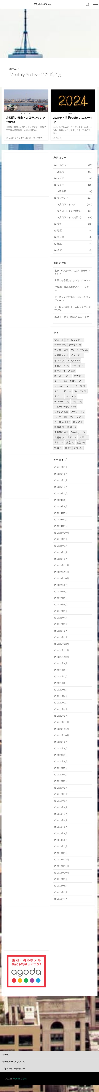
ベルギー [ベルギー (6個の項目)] (60, 421)
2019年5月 (62, 833)
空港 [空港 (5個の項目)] (81, 447)
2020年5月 (62, 774)
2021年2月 (62, 715)
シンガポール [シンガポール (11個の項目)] (63, 390)
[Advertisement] (49, 33)
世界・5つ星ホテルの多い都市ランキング (72, 273)
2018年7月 (62, 899)
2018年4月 (62, 905)
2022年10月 (63, 583)
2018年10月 (63, 879)
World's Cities (20, 1085)
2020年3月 (62, 787)
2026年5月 (62, 471)
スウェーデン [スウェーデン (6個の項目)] (62, 395)
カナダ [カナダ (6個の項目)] (79, 380)
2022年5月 (62, 616)
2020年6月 (62, 767)
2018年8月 (62, 892)
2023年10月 (63, 537)
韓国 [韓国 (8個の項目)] (58, 452)
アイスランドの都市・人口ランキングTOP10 (72, 303)
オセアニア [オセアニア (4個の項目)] (61, 370)
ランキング (74, 198)
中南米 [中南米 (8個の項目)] (59, 431)
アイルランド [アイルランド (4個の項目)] (74, 344)
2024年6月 (62, 511)
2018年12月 (63, 866)
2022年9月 (62, 590)
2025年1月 (62, 498)
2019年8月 (62, 813)
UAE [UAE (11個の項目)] (59, 344)
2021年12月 (63, 649)
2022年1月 (62, 642)
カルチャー (74, 165)
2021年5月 (62, 695)
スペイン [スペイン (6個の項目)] (80, 395)
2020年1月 (62, 800)
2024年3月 (62, 524)
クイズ (74, 178)
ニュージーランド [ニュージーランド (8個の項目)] (65, 411)
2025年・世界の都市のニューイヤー (71, 323)
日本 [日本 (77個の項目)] (58, 447)
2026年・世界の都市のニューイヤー (71, 293)
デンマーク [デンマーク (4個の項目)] (61, 406)
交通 (74, 224)
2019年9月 (62, 807)
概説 (74, 244)
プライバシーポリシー (13, 1075)
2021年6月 (62, 688)
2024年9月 (62, 504)
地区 (74, 231)
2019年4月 (62, 840)
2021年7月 (62, 682)
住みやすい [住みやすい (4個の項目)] (78, 436)
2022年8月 (62, 596)
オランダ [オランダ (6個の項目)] (78, 370)
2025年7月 (62, 491)
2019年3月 (62, 846)
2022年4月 (62, 623)
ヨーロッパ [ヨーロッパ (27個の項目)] (62, 426)
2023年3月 (62, 550)
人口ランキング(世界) (33, 138)
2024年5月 (62, 517)
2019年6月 (62, 826)
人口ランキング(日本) (75, 218)
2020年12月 (63, 728)
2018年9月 (62, 886)
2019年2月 (62, 853)
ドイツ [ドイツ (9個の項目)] (77, 406)
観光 (75, 172)
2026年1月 (62, 484)
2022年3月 (62, 629)
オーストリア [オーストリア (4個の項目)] (62, 380)
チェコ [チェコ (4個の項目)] (71, 400)
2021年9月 (62, 669)
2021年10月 (63, 662)
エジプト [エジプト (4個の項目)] (73, 364)
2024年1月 (62, 530)
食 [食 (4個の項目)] (68, 452)
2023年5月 (62, 544)
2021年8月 (62, 675)
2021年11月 (63, 655)
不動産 (75, 191)
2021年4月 (62, 701)
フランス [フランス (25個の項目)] (61, 416)
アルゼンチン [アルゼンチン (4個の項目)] (79, 354)
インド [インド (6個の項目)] (59, 364)
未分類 (59, 138)
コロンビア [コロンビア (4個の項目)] (77, 385)
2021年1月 (62, 721)
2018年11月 (63, 872)
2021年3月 (62, 708)
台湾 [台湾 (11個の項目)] (83, 441)
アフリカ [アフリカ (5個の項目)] (75, 349)
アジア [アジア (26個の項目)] (60, 349)
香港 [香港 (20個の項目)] (78, 452)
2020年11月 (63, 734)
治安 (74, 250)
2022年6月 (62, 609)
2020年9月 (62, 747)
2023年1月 (62, 563)
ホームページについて (13, 1068)
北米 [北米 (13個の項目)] (71, 441)
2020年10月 (63, 741)
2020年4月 (62, 780)
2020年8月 (62, 754)
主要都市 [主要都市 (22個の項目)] (61, 436)
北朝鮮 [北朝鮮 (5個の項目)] (59, 441)
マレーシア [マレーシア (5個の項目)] (77, 421)
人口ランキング (16, 138)
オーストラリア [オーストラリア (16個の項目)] (64, 375)
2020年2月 (62, 793)
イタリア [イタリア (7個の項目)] (77, 359)
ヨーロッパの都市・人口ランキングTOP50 (72, 313)
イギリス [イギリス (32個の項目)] (61, 359)
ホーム (13, 68)
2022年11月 (63, 576)
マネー (74, 185)
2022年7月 (62, 603)
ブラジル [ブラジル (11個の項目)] (77, 416)
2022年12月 (63, 570)
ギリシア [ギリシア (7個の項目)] (60, 385)
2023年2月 (62, 557)
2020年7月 (62, 761)
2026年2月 (62, 478)
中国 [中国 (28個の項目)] (71, 431)
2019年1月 (62, 859)
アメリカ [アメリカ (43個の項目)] (61, 354)
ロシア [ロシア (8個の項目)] (78, 426)
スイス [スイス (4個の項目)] (80, 390)
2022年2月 (62, 636)
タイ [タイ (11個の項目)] (58, 400)
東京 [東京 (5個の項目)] (70, 447)
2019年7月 (62, 820)
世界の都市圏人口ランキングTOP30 (69, 283)
